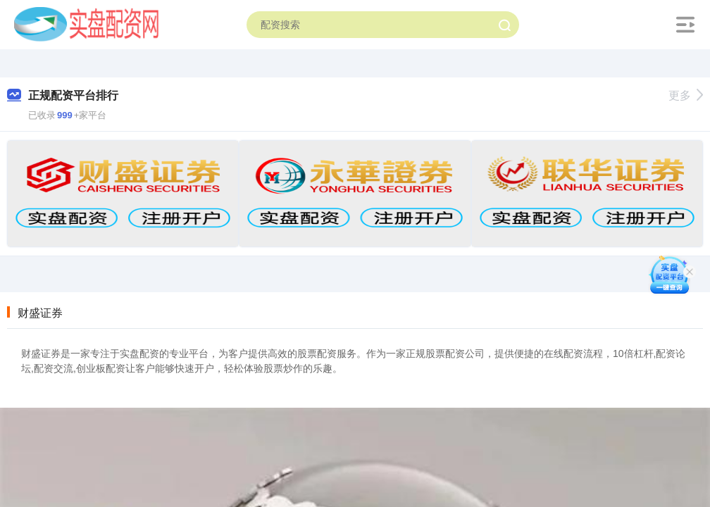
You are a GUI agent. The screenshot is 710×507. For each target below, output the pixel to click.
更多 (685, 95)
